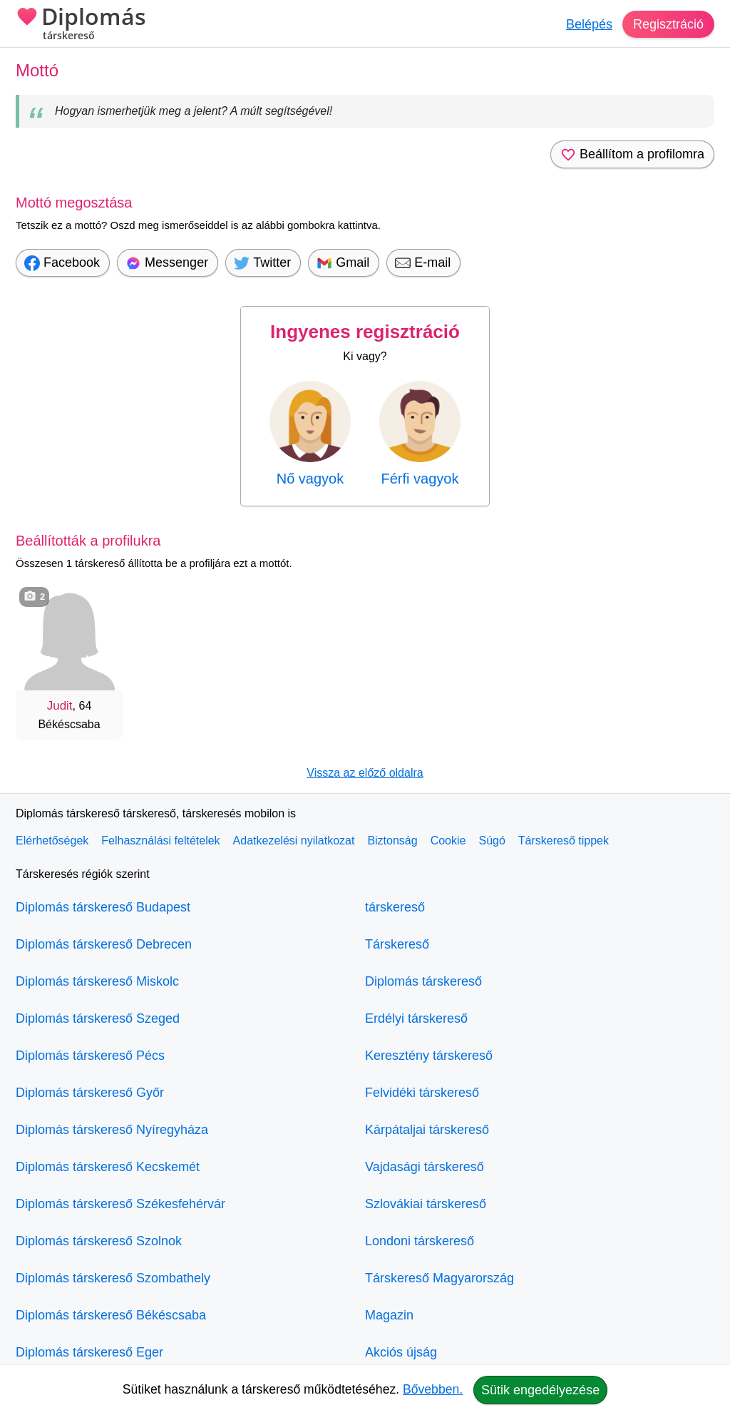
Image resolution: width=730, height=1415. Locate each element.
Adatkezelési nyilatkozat (294, 840)
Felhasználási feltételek (160, 840)
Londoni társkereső (419, 1241)
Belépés (589, 24)
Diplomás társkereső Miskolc (97, 981)
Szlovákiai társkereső (425, 1204)
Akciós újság (401, 1352)
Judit (60, 705)
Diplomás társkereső (423, 981)
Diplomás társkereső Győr (90, 1092)
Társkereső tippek (563, 840)
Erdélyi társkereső (416, 1018)
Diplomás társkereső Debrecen (104, 944)
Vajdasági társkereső (424, 1167)
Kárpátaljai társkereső (427, 1130)
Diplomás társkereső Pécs (90, 1055)
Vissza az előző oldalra (365, 773)
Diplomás (81, 25)
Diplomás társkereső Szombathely (113, 1278)
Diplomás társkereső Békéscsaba (111, 1315)
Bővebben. (433, 1389)
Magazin (389, 1315)
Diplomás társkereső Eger (89, 1352)
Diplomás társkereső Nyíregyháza (112, 1130)
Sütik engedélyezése (540, 1390)
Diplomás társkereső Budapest (103, 907)
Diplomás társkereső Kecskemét (108, 1167)
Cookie (448, 840)
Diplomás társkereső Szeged (98, 1018)
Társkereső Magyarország (439, 1278)
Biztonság (392, 840)
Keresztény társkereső (429, 1055)
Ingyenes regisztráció (365, 331)
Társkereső (397, 944)
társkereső (395, 907)
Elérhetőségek (52, 840)
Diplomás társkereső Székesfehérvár (120, 1204)
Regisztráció (668, 24)
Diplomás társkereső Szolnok (99, 1241)
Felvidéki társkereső (422, 1092)
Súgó (491, 840)
